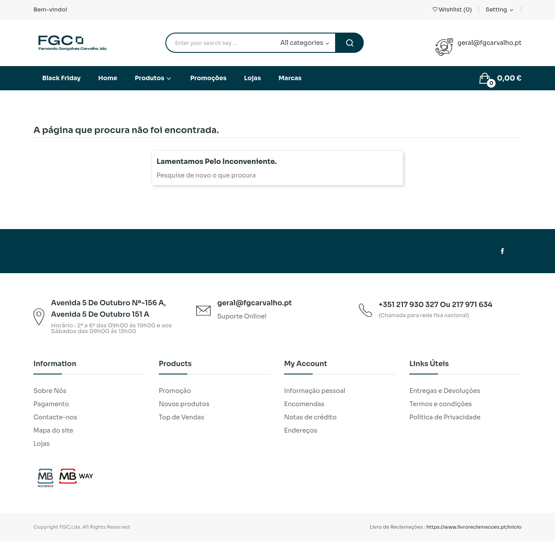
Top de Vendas (181, 417)
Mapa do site (53, 430)
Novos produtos (184, 404)
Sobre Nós (49, 391)
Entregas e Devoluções (444, 391)
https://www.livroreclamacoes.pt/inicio (474, 527)
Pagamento (51, 404)
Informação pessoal (314, 391)
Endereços (300, 430)
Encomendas (304, 404)
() (452, 9)
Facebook (502, 251)
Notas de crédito (310, 417)
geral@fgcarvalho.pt (489, 43)
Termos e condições (440, 404)
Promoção (175, 391)
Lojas (41, 444)
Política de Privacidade (445, 417)
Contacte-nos (55, 417)
